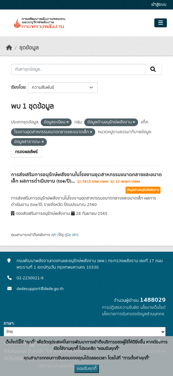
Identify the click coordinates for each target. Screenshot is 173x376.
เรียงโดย (18, 87)
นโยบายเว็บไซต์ (153, 307)
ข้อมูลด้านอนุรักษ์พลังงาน (143, 190)
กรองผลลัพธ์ (26, 152)
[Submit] (153, 69)
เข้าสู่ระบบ (158, 5)
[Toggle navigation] (160, 23)
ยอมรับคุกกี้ (86, 369)
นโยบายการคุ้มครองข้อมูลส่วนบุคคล (133, 314)
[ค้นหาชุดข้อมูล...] (78, 69)
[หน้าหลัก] (9, 48)
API (53, 235)
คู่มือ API (71, 235)
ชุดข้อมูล (29, 48)
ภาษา (8, 323)
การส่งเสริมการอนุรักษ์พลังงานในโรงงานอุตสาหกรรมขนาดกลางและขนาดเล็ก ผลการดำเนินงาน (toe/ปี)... (86, 178)
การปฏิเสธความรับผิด (120, 307)
